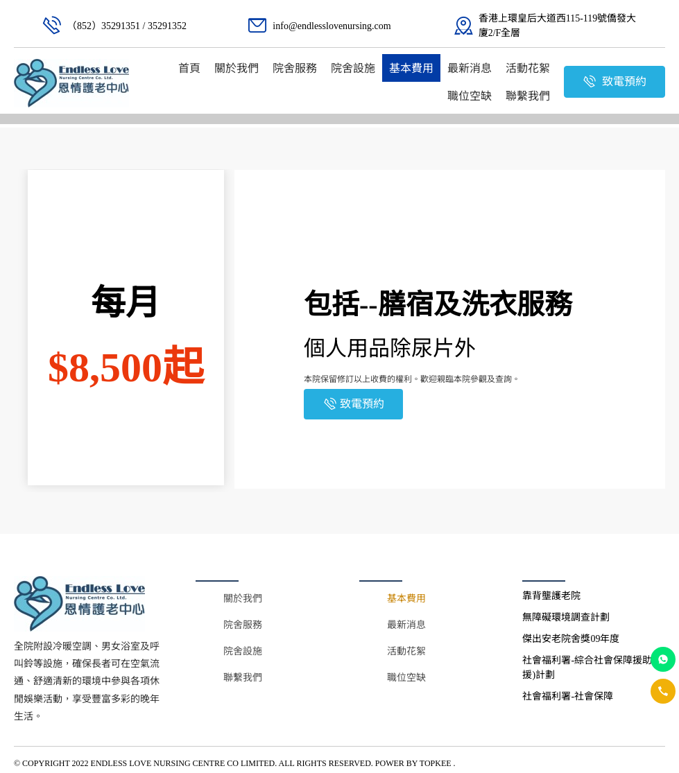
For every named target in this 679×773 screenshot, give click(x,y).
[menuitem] (189, 68)
